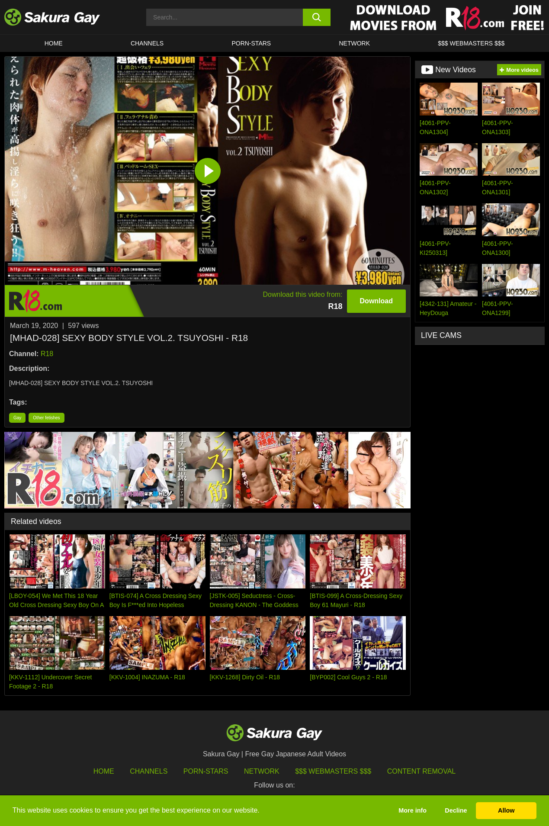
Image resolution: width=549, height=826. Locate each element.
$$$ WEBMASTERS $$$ (471, 43)
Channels (147, 43)
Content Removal (421, 771)
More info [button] (412, 810)
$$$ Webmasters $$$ (333, 771)
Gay (17, 417)
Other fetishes (46, 417)
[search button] (317, 17)
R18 (47, 353)
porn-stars (251, 43)
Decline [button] (456, 810)
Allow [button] (506, 810)
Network (354, 43)
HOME (54, 43)
